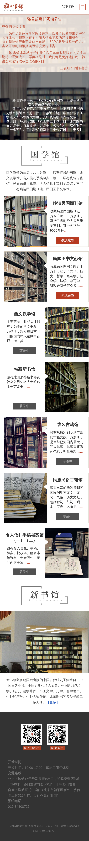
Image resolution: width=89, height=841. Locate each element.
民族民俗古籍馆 (67, 480)
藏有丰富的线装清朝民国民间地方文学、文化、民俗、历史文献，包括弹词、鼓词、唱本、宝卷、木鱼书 (66, 497)
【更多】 (76, 130)
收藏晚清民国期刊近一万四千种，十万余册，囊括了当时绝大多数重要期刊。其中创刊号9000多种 (66, 220)
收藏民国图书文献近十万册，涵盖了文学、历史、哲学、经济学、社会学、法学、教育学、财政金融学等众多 (66, 276)
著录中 (24, 351)
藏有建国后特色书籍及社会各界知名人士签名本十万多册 (23, 382)
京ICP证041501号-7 (44, 830)
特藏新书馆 (24, 369)
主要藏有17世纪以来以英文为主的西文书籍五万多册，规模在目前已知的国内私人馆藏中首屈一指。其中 (23, 331)
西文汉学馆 (24, 314)
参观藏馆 (67, 240)
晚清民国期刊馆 (67, 203)
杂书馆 (21, 7)
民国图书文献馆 (67, 258)
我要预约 (68, 7)
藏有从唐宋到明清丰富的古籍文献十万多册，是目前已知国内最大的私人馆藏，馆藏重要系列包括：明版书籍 (66, 441)
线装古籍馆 (67, 424)
